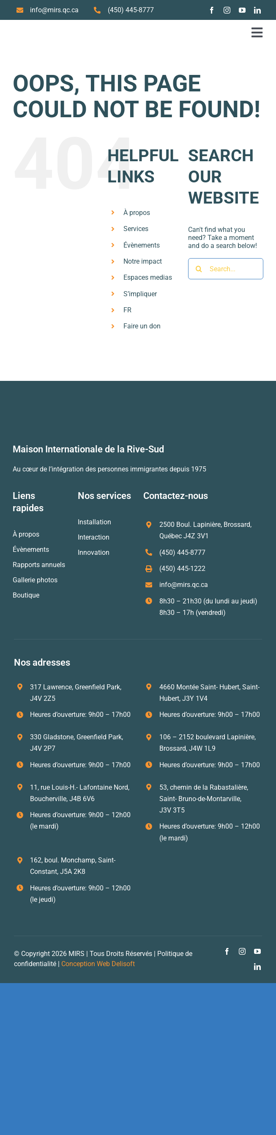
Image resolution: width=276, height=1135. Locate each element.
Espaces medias (147, 277)
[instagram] (227, 10)
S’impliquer (140, 294)
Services (135, 229)
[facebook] (211, 10)
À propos (136, 213)
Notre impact (142, 261)
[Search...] (225, 268)
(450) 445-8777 (131, 10)
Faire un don (142, 326)
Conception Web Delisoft (98, 964)
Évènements (141, 245)
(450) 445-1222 (182, 569)
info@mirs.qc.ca (54, 10)
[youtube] (242, 10)
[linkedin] (257, 10)
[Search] (198, 268)
